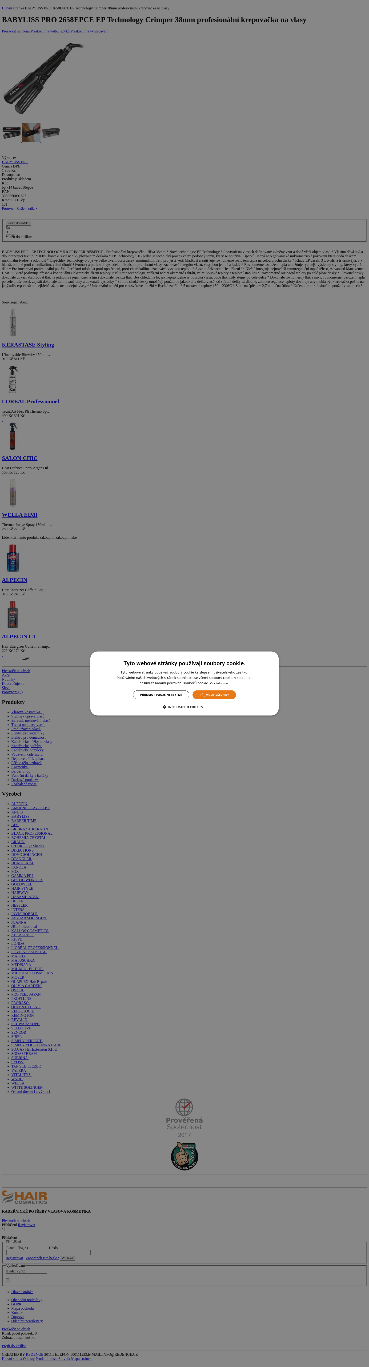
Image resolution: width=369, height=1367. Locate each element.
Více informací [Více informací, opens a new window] (219, 683)
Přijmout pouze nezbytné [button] (161, 695)
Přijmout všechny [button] (214, 695)
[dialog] (184, 683)
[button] (184, 707)
